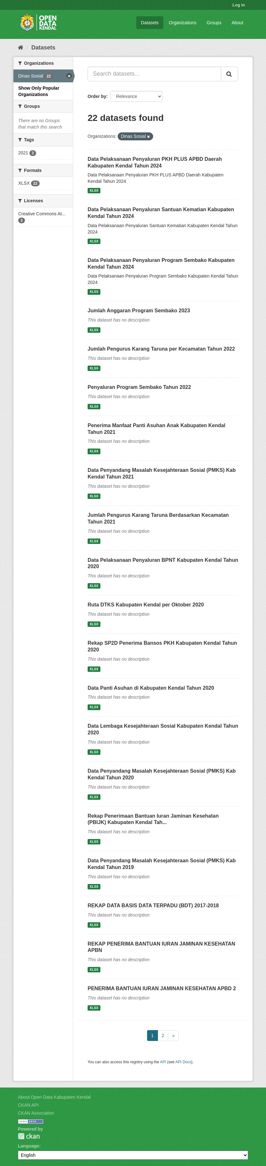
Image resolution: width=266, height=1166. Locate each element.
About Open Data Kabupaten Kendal (54, 1097)
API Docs (184, 1062)
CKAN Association (36, 1113)
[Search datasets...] (154, 74)
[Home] (20, 47)
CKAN (29, 1136)
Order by (97, 96)
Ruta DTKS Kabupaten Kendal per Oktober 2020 (146, 604)
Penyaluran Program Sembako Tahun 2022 (139, 387)
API (163, 1062)
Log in (238, 5)
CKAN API (28, 1105)
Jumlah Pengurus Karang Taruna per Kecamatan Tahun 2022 (161, 349)
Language (28, 1145)
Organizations (182, 22)
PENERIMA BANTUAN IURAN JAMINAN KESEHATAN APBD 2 (162, 988)
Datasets (150, 22)
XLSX (94, 190)
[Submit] (229, 74)
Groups (214, 22)
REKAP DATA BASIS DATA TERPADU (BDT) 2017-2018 (153, 905)
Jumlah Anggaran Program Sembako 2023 (139, 310)
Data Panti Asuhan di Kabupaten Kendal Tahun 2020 (151, 688)
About (237, 22)
